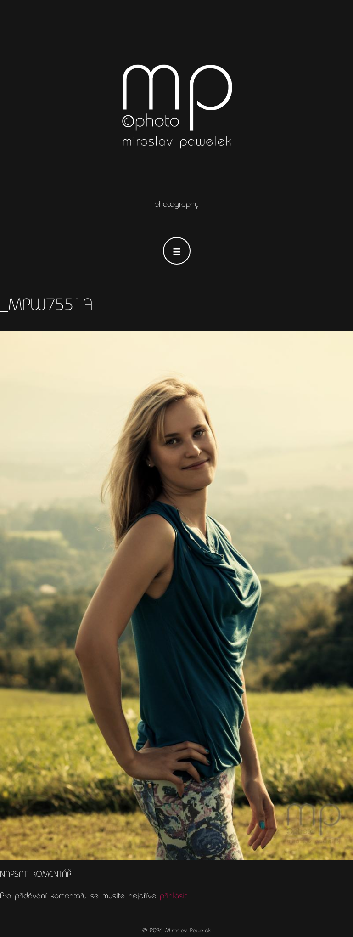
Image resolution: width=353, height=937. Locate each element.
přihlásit (173, 895)
